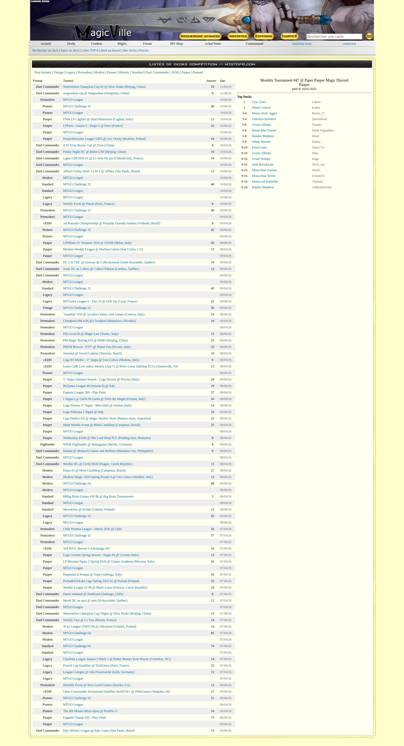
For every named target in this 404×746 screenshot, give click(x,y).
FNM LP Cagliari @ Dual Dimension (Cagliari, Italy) (98, 119)
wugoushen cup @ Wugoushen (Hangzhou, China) (96, 93)
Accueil (46, 44)
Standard (137, 72)
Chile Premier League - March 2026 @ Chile (92, 529)
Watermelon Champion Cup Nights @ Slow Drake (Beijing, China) (107, 613)
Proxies (144, 50)
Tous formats (42, 72)
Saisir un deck (69, 50)
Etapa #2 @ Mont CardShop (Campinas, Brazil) (94, 470)
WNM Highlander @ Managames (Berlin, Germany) (97, 444)
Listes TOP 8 (89, 50)
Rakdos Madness (263, 136)
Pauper (186, 72)
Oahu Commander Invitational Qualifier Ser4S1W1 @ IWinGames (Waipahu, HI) (116, 691)
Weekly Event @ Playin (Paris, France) (88, 204)
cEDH (175, 72)
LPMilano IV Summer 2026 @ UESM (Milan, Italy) (97, 243)
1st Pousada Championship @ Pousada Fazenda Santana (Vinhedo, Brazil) (111, 223)
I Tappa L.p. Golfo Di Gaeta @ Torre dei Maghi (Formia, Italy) (104, 399)
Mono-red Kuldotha (265, 181)
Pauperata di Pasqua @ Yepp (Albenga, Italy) (92, 574)
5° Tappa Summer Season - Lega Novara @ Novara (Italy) (101, 379)
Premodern (85, 72)
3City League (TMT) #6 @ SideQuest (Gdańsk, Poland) (99, 626)
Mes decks (130, 50)
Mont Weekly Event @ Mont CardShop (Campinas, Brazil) (101, 425)
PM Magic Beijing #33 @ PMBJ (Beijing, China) (95, 340)
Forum (147, 44)
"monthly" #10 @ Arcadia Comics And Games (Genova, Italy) (104, 314)
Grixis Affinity (261, 125)
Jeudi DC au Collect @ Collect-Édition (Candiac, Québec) (101, 269)
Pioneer (112, 72)
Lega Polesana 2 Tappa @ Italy (83, 412)
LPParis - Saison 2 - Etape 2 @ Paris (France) (93, 126)
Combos (96, 44)
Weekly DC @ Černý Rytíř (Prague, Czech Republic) (98, 464)
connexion (349, 44)
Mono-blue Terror (263, 176)
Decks (71, 44)
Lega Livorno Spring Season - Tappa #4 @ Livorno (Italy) (101, 555)
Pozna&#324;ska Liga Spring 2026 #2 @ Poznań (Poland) (101, 581)
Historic (124, 72)
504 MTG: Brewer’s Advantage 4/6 (86, 548)
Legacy (70, 72)
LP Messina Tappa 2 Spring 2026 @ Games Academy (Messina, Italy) (109, 561)
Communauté (255, 44)
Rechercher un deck (45, 50)
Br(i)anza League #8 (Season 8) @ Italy (89, 386)
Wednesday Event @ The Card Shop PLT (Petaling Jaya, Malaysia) (107, 438)
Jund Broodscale (263, 164)
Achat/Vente (213, 44)
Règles (122, 44)
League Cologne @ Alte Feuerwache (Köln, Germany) (98, 672)
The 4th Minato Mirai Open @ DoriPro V (90, 711)
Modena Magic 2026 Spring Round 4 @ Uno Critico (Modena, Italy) (108, 477)
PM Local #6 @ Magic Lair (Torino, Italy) (90, 334)
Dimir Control (261, 107)
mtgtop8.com (240, 64)
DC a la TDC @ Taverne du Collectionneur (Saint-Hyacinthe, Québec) (109, 262)
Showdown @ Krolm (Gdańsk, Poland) (88, 509)
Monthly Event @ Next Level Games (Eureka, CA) (96, 685)
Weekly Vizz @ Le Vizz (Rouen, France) (89, 620)
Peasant (198, 72)
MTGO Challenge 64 (77, 483)
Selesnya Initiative (264, 119)
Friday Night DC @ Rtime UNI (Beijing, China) (94, 152)
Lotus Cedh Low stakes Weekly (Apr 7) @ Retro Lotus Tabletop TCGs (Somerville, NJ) (120, 366)
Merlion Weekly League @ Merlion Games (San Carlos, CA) (103, 249)
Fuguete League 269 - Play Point (84, 392)
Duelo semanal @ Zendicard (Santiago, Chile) (93, 594)
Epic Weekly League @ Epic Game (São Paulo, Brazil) (99, 730)
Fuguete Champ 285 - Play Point (84, 717)
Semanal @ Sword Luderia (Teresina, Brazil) (92, 353)
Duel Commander (157, 72)
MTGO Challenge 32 (77, 106)
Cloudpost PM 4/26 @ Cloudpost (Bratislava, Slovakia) (99, 321)
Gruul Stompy (261, 159)
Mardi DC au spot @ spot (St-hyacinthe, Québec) (95, 600)
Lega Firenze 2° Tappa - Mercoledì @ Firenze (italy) (97, 405)
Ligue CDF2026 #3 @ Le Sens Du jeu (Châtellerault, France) (103, 158)
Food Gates (259, 147)
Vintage (58, 72)
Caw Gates (259, 102)
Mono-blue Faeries (264, 130)
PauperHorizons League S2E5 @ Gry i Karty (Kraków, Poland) (104, 139)
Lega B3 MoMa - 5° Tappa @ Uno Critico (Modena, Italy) (101, 360)
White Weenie (261, 142)
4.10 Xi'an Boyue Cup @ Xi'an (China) (88, 145)
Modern (99, 72)
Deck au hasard (111, 50)
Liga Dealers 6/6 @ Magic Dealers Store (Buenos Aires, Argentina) (107, 418)
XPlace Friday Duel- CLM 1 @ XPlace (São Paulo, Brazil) (101, 171)
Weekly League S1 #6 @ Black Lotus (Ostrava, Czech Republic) (105, 587)
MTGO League (73, 100)
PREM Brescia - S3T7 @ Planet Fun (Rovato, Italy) (97, 347)
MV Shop (176, 44)
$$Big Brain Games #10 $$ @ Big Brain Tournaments (98, 496)
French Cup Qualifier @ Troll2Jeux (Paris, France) (96, 665)
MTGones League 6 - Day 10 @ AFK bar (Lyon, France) (100, 301)
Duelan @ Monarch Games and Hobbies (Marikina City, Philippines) (108, 451)
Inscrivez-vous (302, 44)
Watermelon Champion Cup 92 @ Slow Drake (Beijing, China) (104, 87)
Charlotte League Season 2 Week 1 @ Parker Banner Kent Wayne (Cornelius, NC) (117, 659)
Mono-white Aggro (264, 113)
